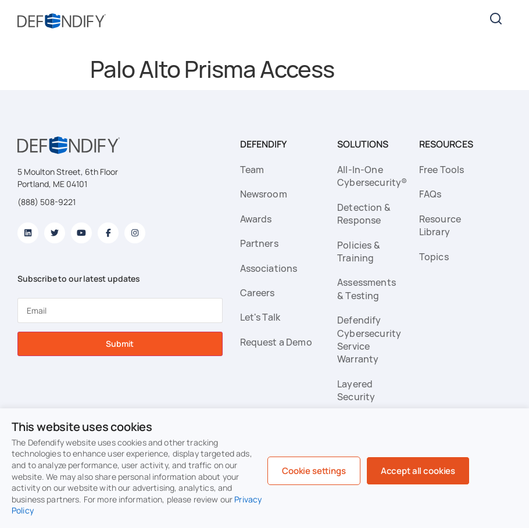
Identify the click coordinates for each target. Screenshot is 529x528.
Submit (120, 343)
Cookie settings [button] (314, 471)
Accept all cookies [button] (418, 471)
